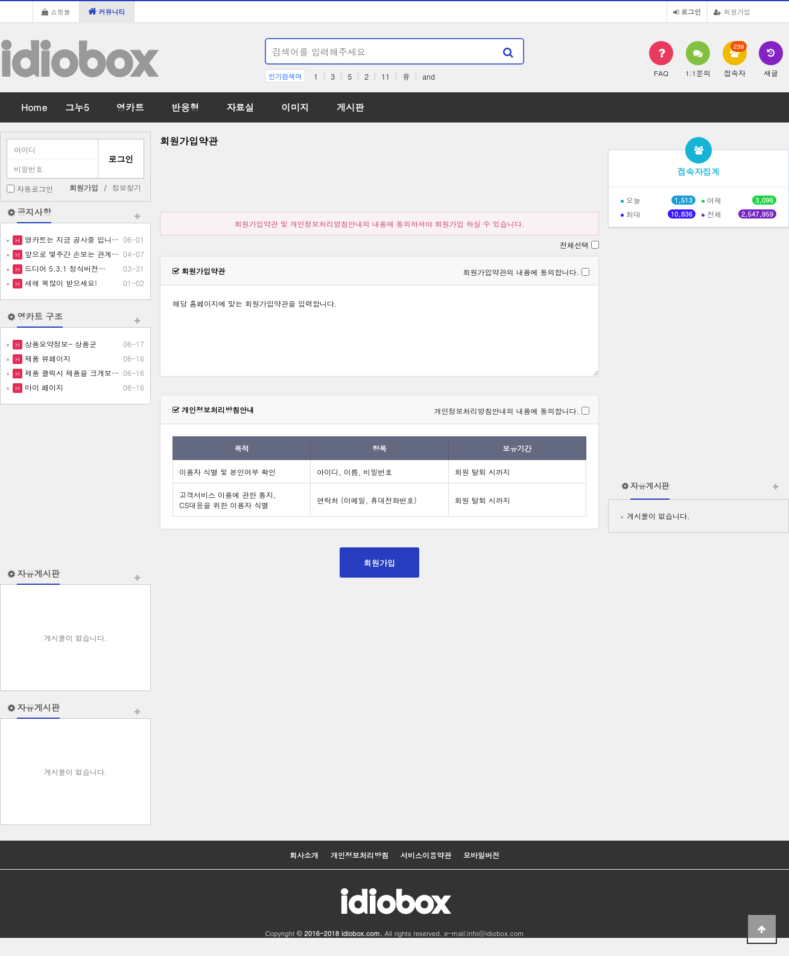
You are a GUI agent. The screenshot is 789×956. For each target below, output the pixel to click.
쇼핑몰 (56, 11)
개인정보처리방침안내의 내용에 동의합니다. (506, 411)
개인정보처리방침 (359, 855)
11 (385, 76)
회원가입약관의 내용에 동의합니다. (521, 272)
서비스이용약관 (426, 855)
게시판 (350, 107)
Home (34, 107)
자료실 (240, 107)
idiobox (78, 59)
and (428, 76)
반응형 (185, 107)
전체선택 (574, 245)
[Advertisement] (75, 485)
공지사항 (34, 212)
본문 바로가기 (0, 0)
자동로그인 (35, 188)
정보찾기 (126, 187)
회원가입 (732, 11)
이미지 (295, 107)
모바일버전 (481, 855)
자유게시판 (38, 573)
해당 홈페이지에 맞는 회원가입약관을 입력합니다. (379, 330)
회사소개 (304, 855)
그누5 (77, 107)
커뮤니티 (106, 11)
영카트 (130, 107)
